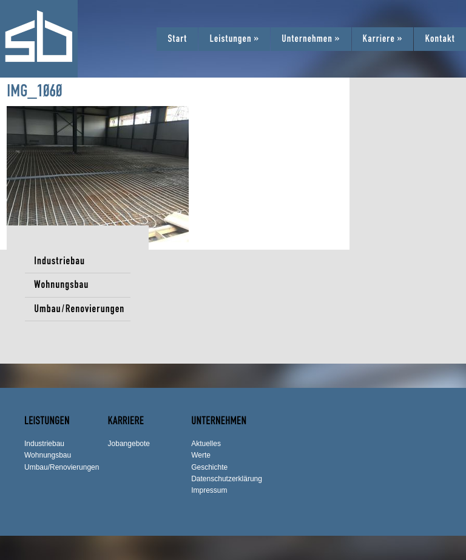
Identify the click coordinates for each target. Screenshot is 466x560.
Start (177, 39)
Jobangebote (129, 443)
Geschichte (209, 467)
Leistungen (234, 39)
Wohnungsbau (61, 284)
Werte (201, 455)
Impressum (209, 490)
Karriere (383, 39)
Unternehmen (311, 39)
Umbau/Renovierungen (79, 308)
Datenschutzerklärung (226, 479)
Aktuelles (206, 443)
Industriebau (59, 261)
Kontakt (440, 39)
